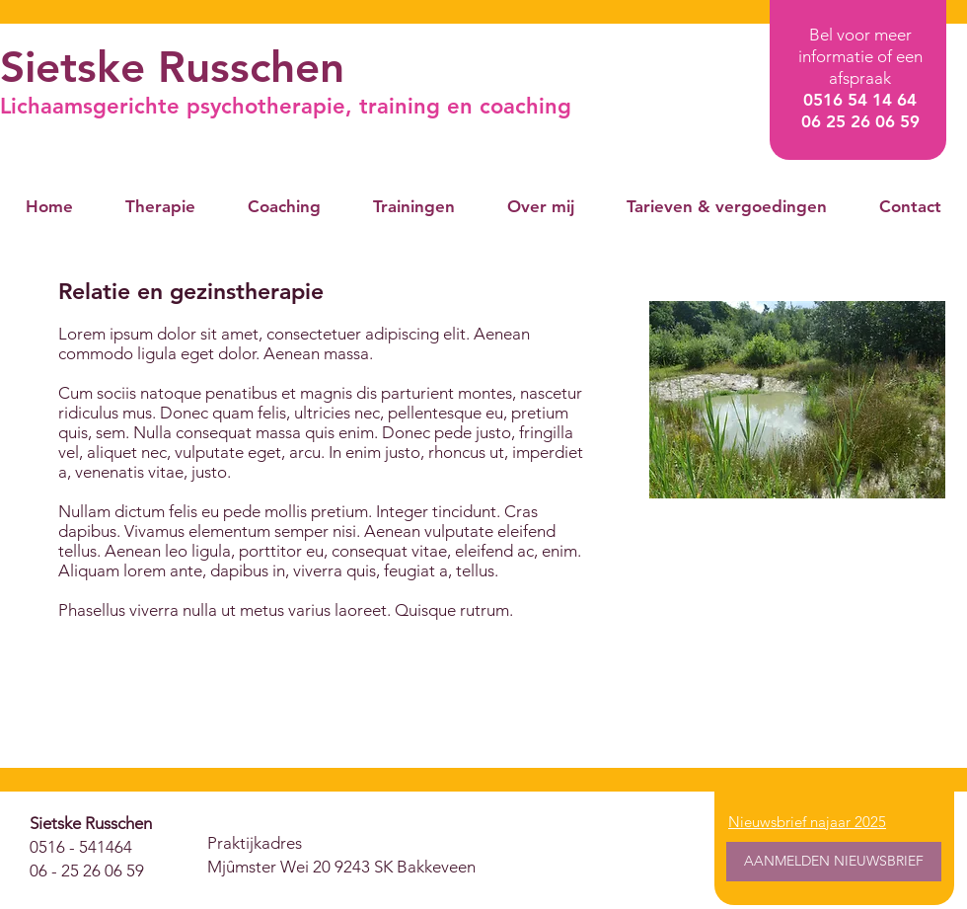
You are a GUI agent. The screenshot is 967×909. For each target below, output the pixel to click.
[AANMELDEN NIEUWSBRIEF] (833, 861)
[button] (160, 206)
